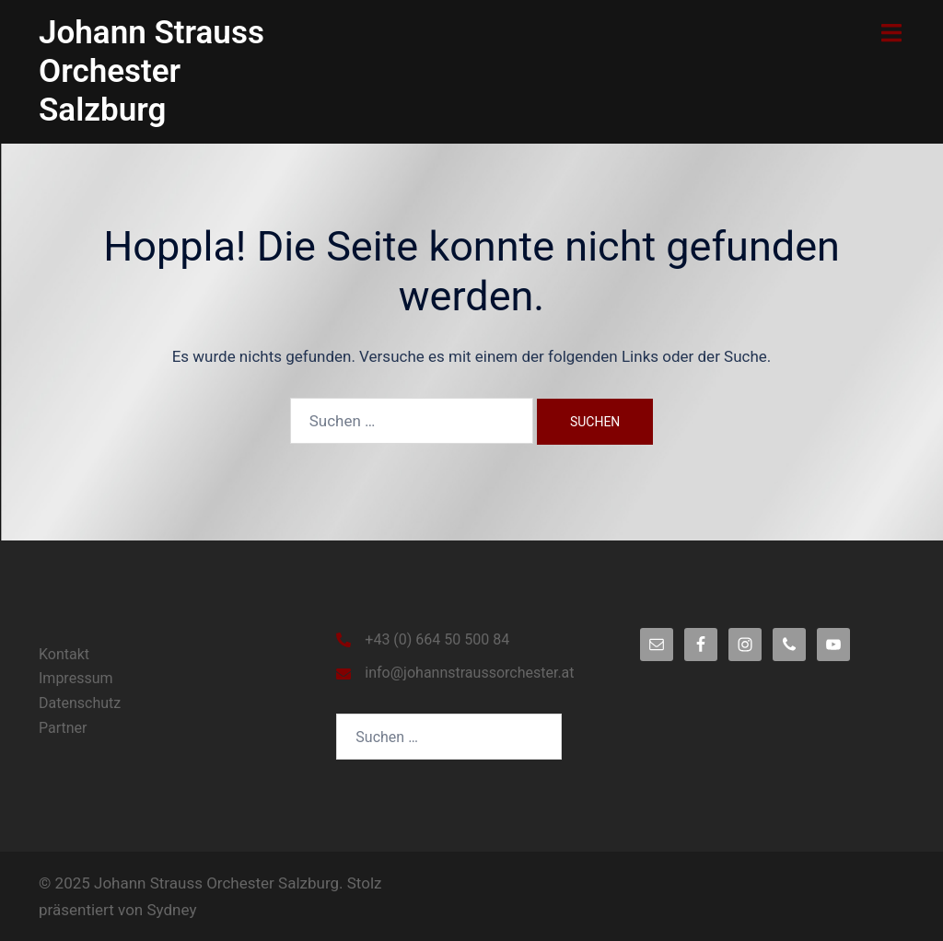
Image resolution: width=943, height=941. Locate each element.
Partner (63, 728)
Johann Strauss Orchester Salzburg (151, 71)
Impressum (76, 678)
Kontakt (64, 654)
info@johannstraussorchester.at (469, 672)
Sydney (171, 909)
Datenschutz (80, 703)
